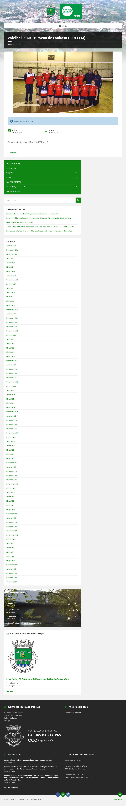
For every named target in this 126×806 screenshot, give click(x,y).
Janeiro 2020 (11, 467)
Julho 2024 (10, 258)
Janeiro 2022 (11, 365)
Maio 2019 (10, 501)
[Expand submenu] (76, 168)
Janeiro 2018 (11, 569)
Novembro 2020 (12, 424)
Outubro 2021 (11, 377)
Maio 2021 (10, 399)
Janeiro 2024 (11, 275)
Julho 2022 (10, 339)
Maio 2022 (10, 348)
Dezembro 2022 (12, 318)
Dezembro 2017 (12, 573)
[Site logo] (63, 18)
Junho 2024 (10, 263)
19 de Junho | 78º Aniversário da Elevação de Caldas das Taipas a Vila (37, 679)
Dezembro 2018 (12, 522)
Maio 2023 (10, 297)
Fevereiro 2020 (12, 463)
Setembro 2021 (12, 382)
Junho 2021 (10, 395)
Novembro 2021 (12, 373)
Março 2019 (10, 509)
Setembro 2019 (12, 484)
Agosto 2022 (11, 335)
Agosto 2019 (11, 488)
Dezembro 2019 (12, 471)
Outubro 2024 (11, 254)
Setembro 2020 (12, 433)
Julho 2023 (10, 288)
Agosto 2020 (11, 437)
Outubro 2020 (11, 428)
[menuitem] (42, 164)
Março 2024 (10, 271)
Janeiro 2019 (11, 518)
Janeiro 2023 (11, 314)
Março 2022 (10, 356)
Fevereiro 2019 (12, 514)
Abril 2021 (10, 403)
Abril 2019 (10, 505)
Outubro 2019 (11, 479)
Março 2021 (10, 407)
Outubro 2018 (11, 531)
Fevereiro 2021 (12, 411)
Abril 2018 (10, 556)
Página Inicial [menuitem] (117, 799)
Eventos (18, 44)
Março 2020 (10, 458)
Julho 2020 (10, 441)
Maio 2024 (10, 267)
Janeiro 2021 (11, 416)
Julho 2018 (10, 543)
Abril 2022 (10, 352)
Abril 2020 (10, 454)
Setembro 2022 (12, 331)
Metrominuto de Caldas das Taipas (19, 222)
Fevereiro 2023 (12, 309)
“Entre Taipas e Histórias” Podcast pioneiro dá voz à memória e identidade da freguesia (40, 226)
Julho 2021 (10, 390)
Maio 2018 (10, 552)
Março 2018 (10, 560)
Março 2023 (10, 305)
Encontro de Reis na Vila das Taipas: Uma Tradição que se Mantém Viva (33, 214)
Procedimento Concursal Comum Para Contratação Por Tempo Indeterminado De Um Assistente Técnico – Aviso (30, 768)
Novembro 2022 (12, 322)
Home (10, 44)
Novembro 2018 (12, 526)
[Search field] (36, 200)
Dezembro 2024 (12, 250)
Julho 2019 (10, 492)
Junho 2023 (10, 292)
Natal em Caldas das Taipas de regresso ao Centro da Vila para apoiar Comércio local (38, 218)
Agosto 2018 (11, 539)
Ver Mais (9, 691)
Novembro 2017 (12, 577)
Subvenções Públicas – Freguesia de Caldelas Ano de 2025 (28, 760)
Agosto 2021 (11, 386)
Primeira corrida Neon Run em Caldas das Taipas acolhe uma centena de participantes (39, 231)
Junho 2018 (10, 548)
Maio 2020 (10, 450)
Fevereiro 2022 (12, 360)
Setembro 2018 (12, 535)
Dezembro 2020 (12, 420)
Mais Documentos (11, 787)
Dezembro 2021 (12, 369)
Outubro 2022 (11, 326)
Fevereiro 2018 (12, 565)
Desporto (14, 152)
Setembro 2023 (12, 280)
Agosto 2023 (11, 284)
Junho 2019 (10, 497)
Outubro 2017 (11, 582)
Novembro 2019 (12, 475)
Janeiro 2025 (11, 246)
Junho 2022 (10, 343)
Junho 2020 (10, 446)
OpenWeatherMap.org (32, 623)
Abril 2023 (10, 301)
